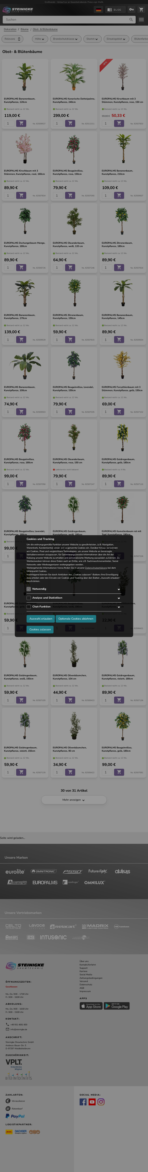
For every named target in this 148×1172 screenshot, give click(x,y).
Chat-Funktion (41, 607)
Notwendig (39, 589)
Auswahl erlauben (40, 619)
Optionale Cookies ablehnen (75, 619)
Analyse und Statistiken (47, 598)
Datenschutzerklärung (96, 567)
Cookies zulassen (40, 629)
